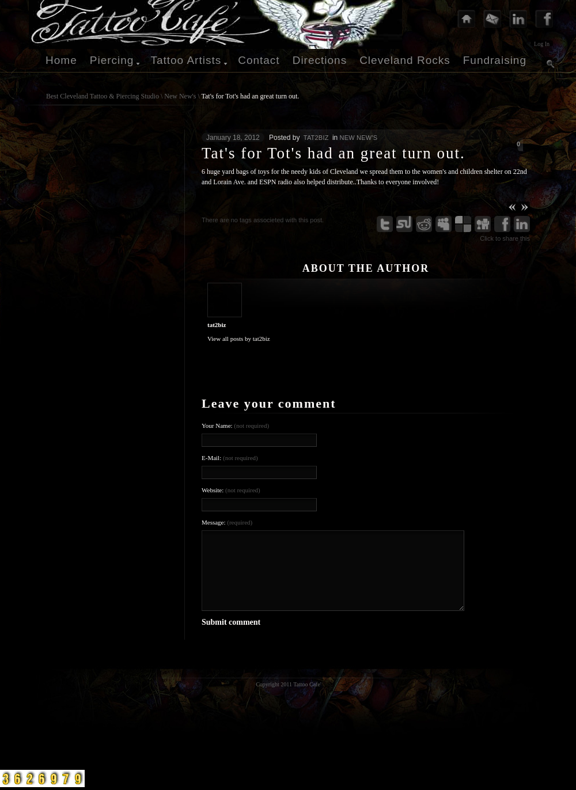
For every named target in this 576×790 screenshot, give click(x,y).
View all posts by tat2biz (238, 338)
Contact (258, 60)
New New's (180, 96)
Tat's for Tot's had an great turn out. (251, 96)
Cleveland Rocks (404, 60)
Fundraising (494, 60)
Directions (320, 60)
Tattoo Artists (185, 60)
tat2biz (316, 137)
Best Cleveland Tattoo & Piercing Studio (102, 96)
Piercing (112, 60)
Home (61, 60)
